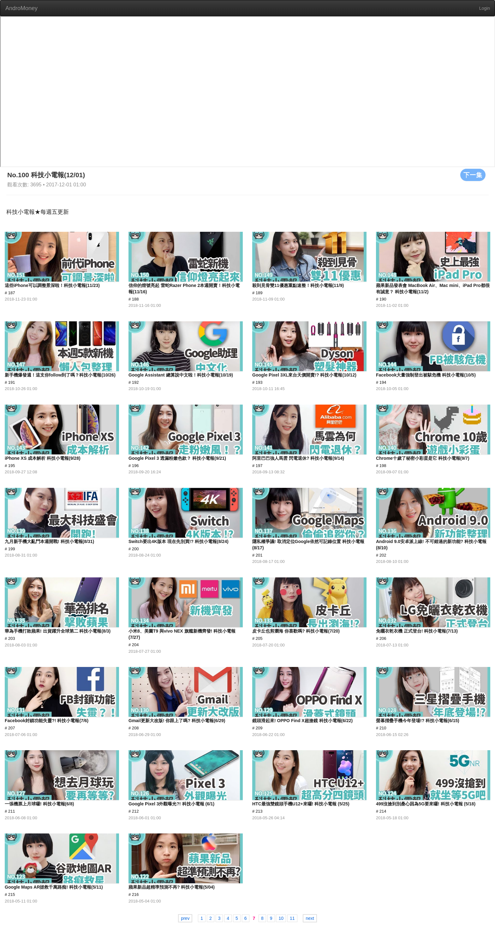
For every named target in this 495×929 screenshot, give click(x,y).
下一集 (472, 174)
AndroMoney (21, 8)
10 (280, 918)
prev (185, 918)
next (310, 918)
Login (484, 8)
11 (292, 918)
